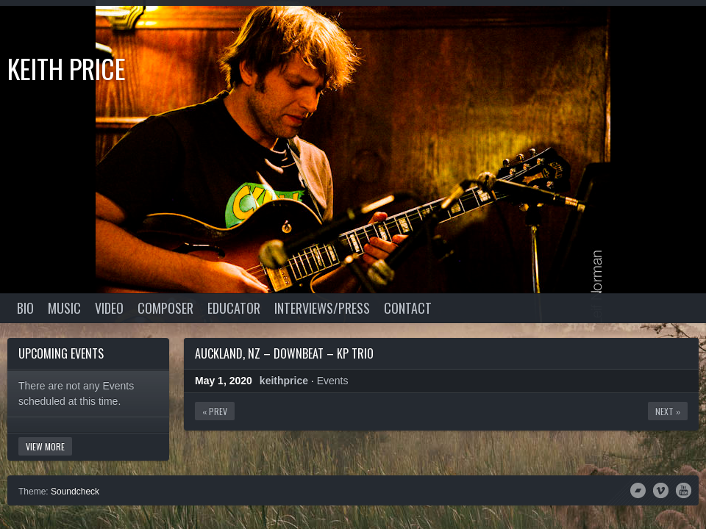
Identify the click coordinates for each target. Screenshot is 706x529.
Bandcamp (638, 489)
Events (333, 380)
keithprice (284, 380)
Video (109, 307)
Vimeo (660, 489)
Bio (25, 307)
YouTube (683, 489)
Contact (408, 307)
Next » (667, 411)
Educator (233, 307)
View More (45, 446)
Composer (165, 307)
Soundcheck (75, 491)
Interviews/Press (322, 307)
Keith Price (66, 67)
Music (64, 307)
